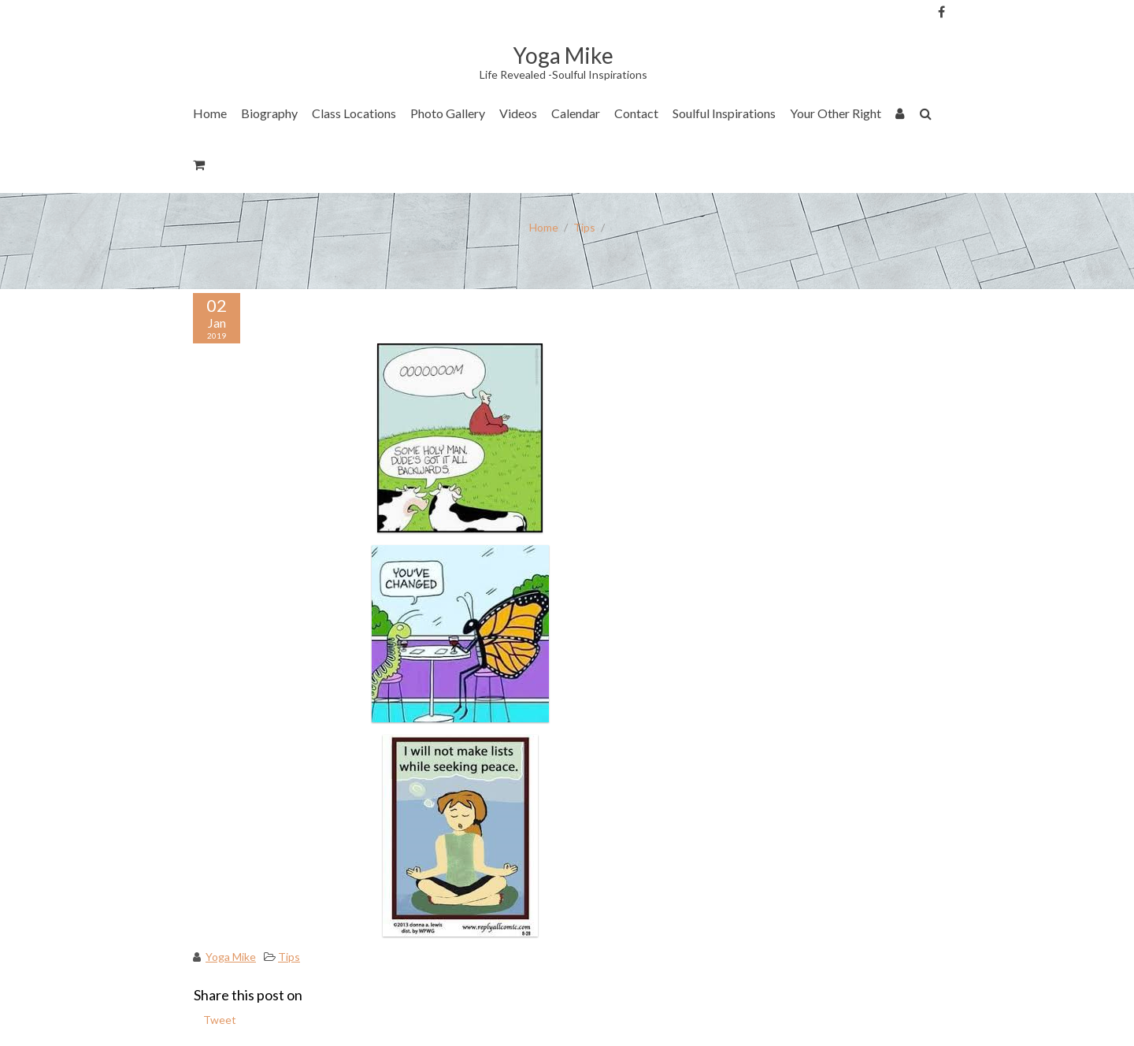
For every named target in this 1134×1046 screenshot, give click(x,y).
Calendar (575, 113)
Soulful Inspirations (724, 113)
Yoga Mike (231, 956)
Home (210, 113)
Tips (584, 227)
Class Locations (354, 113)
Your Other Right (835, 113)
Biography (269, 113)
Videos (518, 113)
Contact (636, 113)
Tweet (219, 1019)
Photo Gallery (447, 113)
